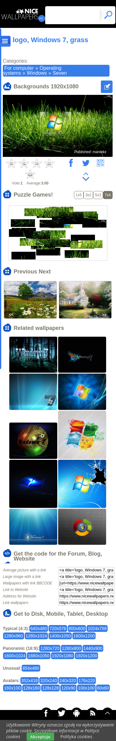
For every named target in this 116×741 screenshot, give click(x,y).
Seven (60, 73)
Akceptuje (40, 736)
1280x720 (49, 648)
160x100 (12, 688)
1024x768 (97, 628)
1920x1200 (86, 655)
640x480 (38, 628)
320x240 (48, 680)
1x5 (79, 195)
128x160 (31, 688)
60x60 (103, 688)
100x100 (86, 688)
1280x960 (13, 635)
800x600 (77, 628)
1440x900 (93, 648)
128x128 (50, 688)
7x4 (108, 195)
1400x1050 (60, 635)
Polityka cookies (76, 736)
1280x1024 (36, 635)
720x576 (57, 628)
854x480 (31, 668)
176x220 (87, 680)
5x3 (98, 195)
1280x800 (71, 648)
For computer (19, 68)
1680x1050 (38, 655)
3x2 (88, 195)
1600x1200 (84, 635)
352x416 (29, 680)
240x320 (67, 680)
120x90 (68, 688)
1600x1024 (14, 655)
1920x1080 (62, 655)
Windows (37, 73)
